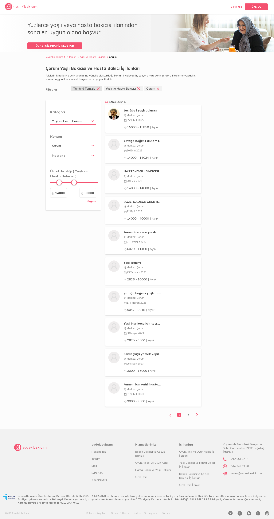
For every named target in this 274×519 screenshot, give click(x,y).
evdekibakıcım (54, 56)
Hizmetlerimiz (145, 444)
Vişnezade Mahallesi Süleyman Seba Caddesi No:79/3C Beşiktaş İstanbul (243, 448)
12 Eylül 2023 (133, 211)
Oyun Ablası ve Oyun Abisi (151, 462)
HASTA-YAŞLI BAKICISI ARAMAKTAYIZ (143, 171)
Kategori (57, 112)
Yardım (166, 513)
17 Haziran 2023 (135, 302)
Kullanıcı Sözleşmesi (145, 513)
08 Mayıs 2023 (134, 333)
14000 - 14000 (141, 188)
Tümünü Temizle (86, 88)
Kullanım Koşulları (96, 513)
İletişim (96, 458)
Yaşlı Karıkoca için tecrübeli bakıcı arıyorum (143, 323)
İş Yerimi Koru (99, 479)
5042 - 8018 (139, 310)
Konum (56, 136)
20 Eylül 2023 (133, 180)
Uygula (91, 201)
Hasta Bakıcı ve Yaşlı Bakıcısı (153, 470)
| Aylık (154, 127)
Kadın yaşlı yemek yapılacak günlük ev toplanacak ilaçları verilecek (143, 354)
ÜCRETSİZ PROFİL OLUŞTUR (55, 45)
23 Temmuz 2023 (135, 272)
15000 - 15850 (141, 127)
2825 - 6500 (139, 340)
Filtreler (51, 89)
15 (115, 101)
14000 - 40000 (141, 218)
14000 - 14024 (141, 157)
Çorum (113, 56)
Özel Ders (141, 477)
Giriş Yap (236, 6)
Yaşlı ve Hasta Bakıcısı (93, 56)
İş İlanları (71, 56)
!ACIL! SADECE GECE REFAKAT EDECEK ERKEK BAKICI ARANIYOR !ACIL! (143, 202)
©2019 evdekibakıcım (17, 513)
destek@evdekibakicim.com (247, 473)
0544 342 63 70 (239, 466)
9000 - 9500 (139, 401)
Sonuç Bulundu (117, 101)
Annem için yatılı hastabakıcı (143, 384)
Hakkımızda (99, 451)
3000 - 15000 (140, 371)
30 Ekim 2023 (133, 150)
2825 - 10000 (140, 279)
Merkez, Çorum (134, 115)
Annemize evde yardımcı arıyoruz (143, 232)
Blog (94, 465)
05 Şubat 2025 (134, 120)
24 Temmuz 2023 (135, 241)
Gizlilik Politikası (120, 513)
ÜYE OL (256, 6)
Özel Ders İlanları (190, 485)
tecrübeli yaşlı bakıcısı (140, 110)
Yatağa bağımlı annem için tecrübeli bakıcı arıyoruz (143, 141)
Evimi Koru (97, 472)
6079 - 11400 (140, 249)
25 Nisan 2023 (134, 363)
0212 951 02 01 (239, 459)
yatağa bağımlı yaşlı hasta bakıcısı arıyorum (143, 293)
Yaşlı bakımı (132, 262)
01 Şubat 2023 (134, 394)
